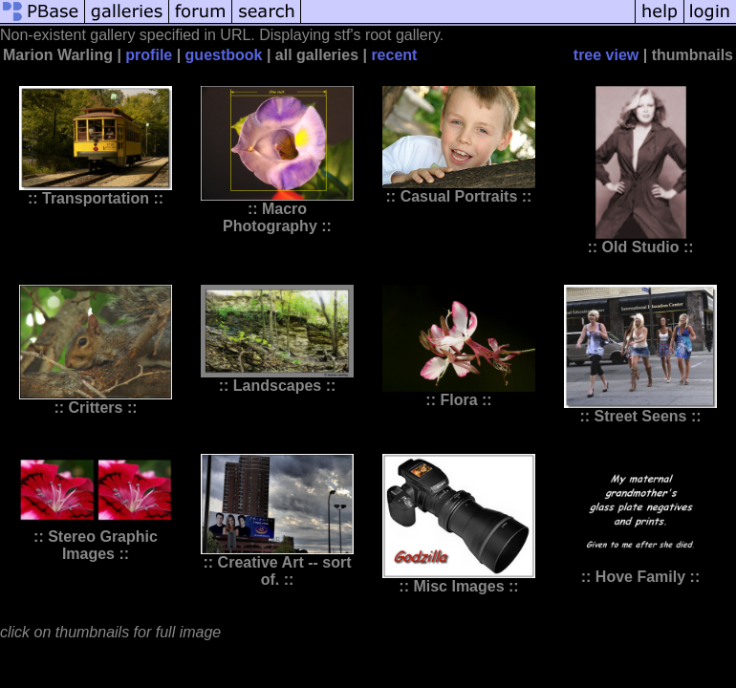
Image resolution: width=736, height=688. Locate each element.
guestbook (224, 55)
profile (148, 55)
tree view (606, 55)
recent (394, 55)
